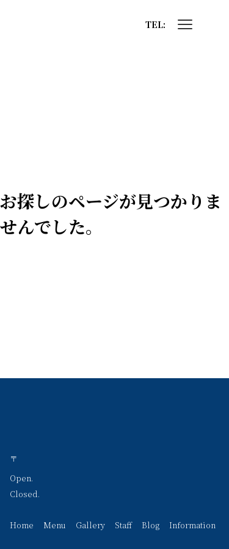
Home (22, 525)
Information (192, 525)
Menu (54, 525)
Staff (123, 525)
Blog (150, 525)
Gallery (90, 525)
